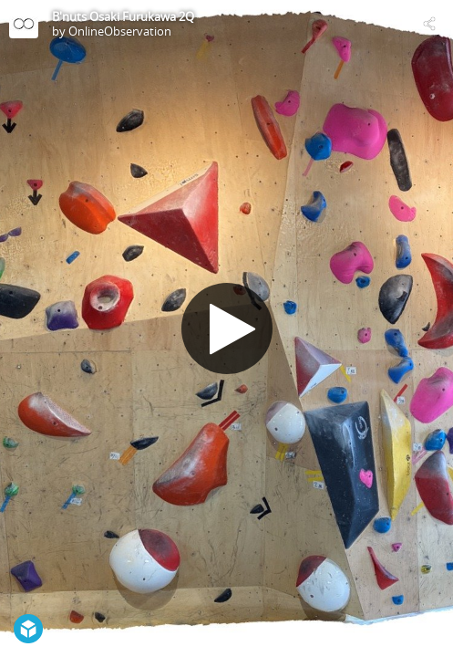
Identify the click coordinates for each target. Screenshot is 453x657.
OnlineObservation (119, 31)
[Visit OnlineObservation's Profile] (23, 23)
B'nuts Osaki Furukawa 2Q (123, 16)
